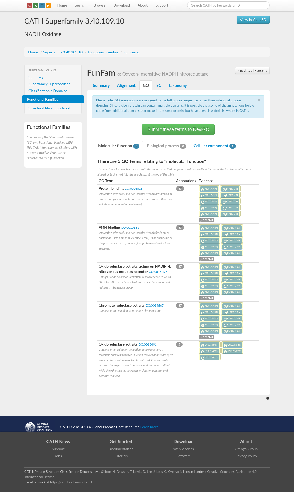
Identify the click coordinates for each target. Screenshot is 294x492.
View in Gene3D (253, 19)
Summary (36, 77)
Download (121, 5)
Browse (99, 5)
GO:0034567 (154, 305)
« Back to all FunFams (252, 70)
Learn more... (150, 427)
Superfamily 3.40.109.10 (63, 52)
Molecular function (118, 146)
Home (62, 5)
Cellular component (214, 146)
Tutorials (121, 456)
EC (158, 85)
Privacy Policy (246, 456)
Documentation (120, 448)
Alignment (126, 85)
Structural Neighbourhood (49, 108)
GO (146, 85)
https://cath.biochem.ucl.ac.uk (71, 482)
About (143, 5)
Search (80, 5)
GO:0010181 (130, 227)
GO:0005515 (134, 188)
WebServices (183, 448)
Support (161, 5)
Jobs (58, 456)
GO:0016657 (158, 272)
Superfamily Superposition (49, 84)
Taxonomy (177, 85)
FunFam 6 (131, 52)
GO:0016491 (147, 344)
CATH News (58, 441)
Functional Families (103, 52)
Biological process (166, 146)
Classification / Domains (47, 90)
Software (184, 456)
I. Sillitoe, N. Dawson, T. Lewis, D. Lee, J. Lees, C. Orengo (139, 472)
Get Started (121, 441)
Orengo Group (246, 448)
